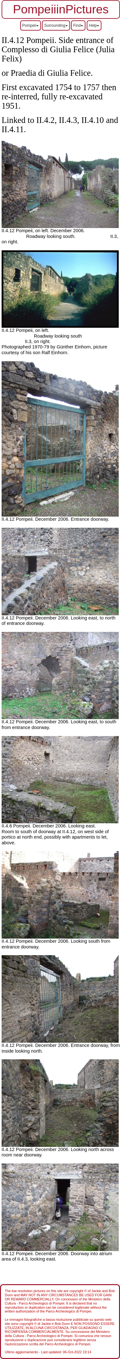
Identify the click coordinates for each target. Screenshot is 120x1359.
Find (78, 25)
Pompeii (30, 25)
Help (94, 25)
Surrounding (56, 25)
